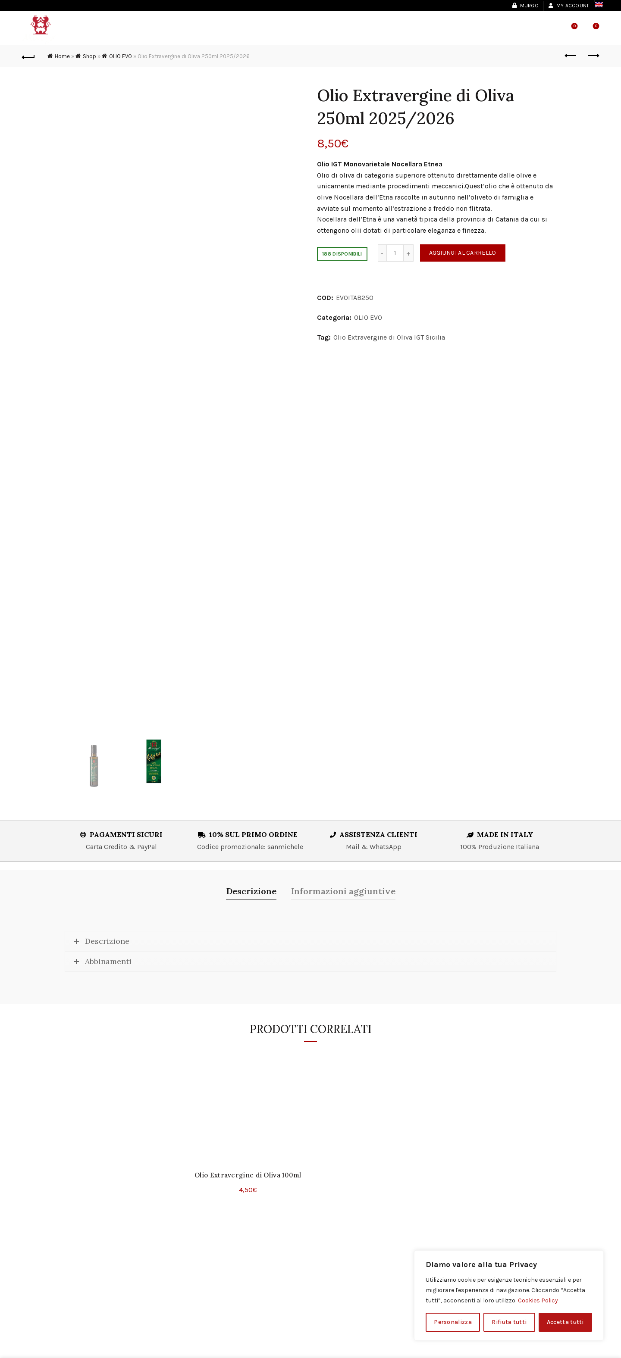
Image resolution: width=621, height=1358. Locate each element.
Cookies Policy (538, 1300)
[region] (509, 1295)
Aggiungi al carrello (462, 252)
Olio (233, 30)
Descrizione (251, 891)
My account (568, 6)
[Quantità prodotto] (395, 253)
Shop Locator (442, 30)
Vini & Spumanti (180, 30)
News (348, 30)
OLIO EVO (120, 56)
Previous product (571, 55)
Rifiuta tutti (509, 1322)
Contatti (387, 30)
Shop (317, 30)
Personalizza (453, 1322)
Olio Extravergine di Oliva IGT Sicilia (389, 337)
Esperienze (274, 30)
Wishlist (573, 26)
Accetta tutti (565, 1322)
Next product (593, 55)
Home (62, 56)
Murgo (525, 6)
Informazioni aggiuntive (343, 891)
